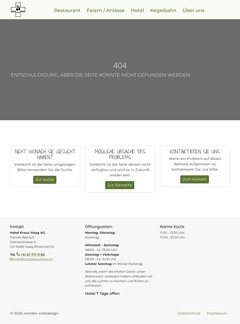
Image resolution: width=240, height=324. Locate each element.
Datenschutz (189, 313)
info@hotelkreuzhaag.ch (33, 259)
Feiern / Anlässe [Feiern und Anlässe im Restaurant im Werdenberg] (106, 10)
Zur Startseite (120, 185)
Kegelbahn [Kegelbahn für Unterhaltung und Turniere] (163, 10)
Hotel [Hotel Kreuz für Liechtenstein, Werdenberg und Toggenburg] (137, 10)
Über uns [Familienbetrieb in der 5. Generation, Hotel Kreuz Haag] (193, 10)
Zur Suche (45, 179)
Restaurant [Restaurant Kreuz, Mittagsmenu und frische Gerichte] (67, 10)
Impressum (217, 313)
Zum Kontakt (194, 179)
